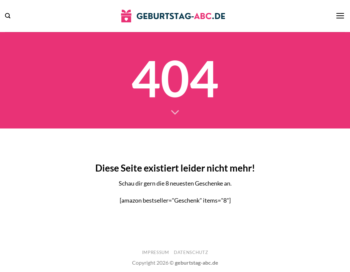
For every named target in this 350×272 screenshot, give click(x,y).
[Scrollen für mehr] (174, 113)
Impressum (155, 252)
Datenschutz (191, 252)
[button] (7, 15)
